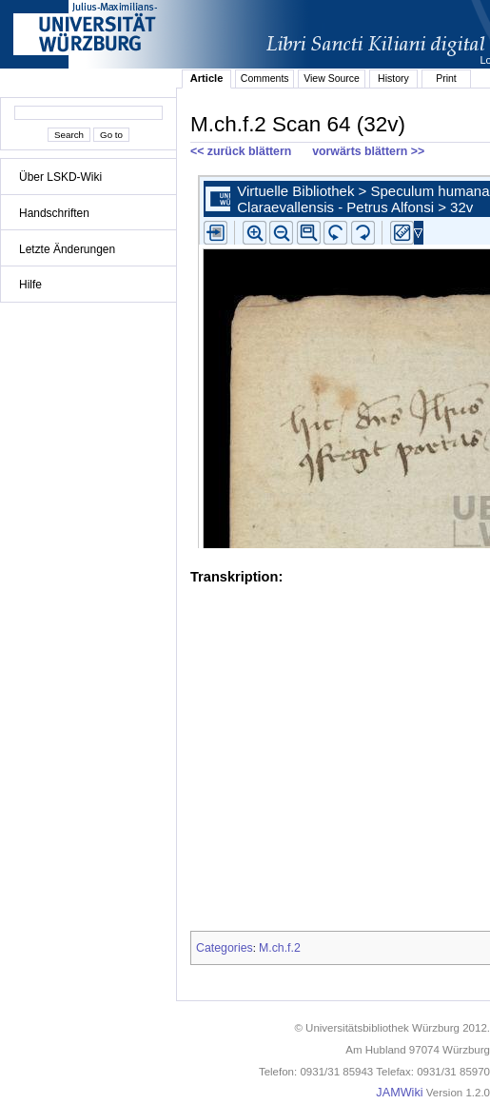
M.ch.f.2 (280, 948)
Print (446, 78)
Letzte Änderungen (67, 249)
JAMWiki (399, 1092)
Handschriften (54, 213)
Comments (265, 78)
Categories (224, 948)
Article (207, 78)
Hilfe (30, 284)
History (393, 78)
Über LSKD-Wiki (60, 177)
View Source (332, 78)
